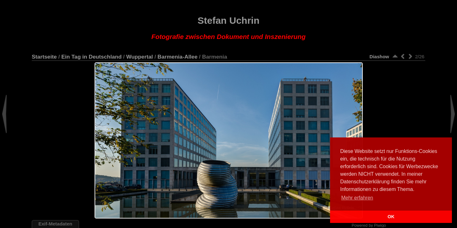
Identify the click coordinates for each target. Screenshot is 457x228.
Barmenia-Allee (177, 57)
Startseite (44, 57)
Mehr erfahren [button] (357, 197)
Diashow (379, 56)
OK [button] (390, 216)
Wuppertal (139, 57)
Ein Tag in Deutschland (91, 57)
